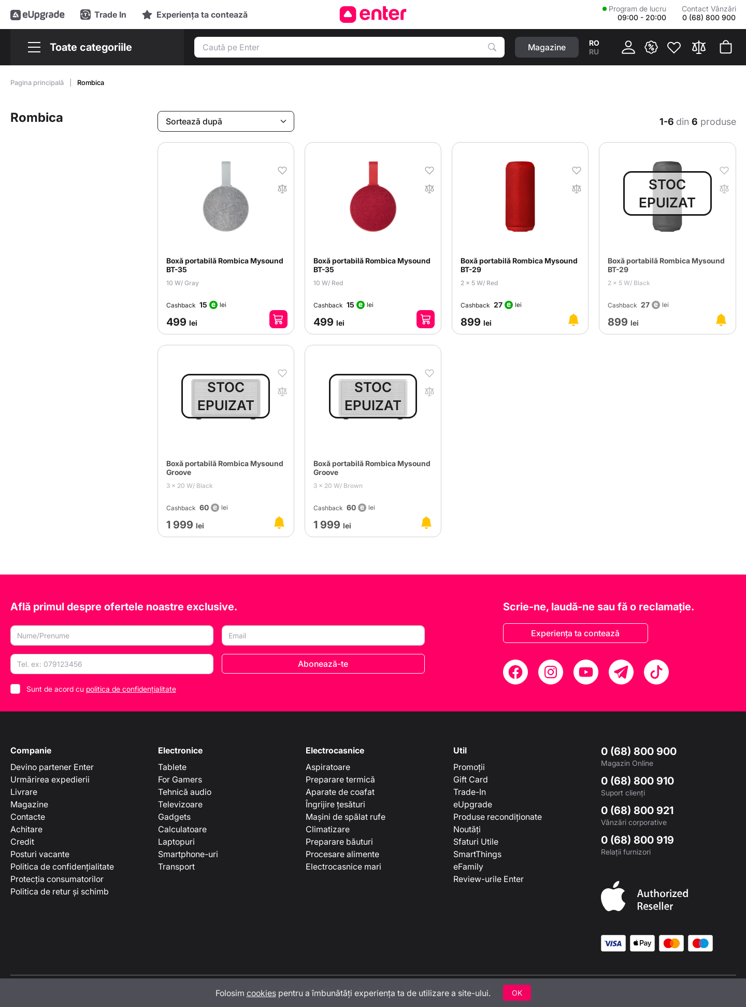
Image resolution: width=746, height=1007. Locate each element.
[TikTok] (656, 672)
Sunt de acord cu (101, 688)
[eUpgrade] (37, 14)
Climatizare (328, 829)
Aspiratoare (328, 767)
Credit (22, 841)
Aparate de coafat (340, 792)
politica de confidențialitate (131, 688)
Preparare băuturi (339, 841)
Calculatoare (182, 829)
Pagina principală (37, 82)
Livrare (23, 792)
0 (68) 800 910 (637, 781)
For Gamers (180, 779)
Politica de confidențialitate (62, 866)
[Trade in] (103, 14)
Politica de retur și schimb (59, 891)
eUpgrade (472, 804)
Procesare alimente (342, 854)
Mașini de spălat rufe (345, 817)
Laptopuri (176, 841)
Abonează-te (323, 664)
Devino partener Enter (52, 767)
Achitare (26, 829)
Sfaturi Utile (475, 841)
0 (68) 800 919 (637, 840)
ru (594, 51)
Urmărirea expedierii (50, 779)
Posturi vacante (39, 854)
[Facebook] (515, 672)
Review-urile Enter (488, 879)
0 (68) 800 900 (639, 751)
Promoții (469, 767)
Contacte (27, 817)
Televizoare (180, 804)
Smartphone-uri (188, 854)
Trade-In (469, 792)
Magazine (29, 804)
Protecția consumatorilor (57, 879)
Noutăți (467, 829)
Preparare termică (340, 779)
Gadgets (174, 817)
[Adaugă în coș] (278, 319)
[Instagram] (550, 672)
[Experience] (195, 14)
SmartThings (477, 854)
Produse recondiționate (497, 817)
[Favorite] (674, 47)
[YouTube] (585, 672)
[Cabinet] (628, 47)
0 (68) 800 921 (637, 810)
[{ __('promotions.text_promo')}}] (651, 47)
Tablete (172, 767)
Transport (176, 866)
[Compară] (698, 47)
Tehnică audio (184, 792)
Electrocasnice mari (343, 866)
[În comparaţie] (282, 187)
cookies (261, 993)
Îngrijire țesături (335, 804)
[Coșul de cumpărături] (725, 47)
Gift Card (470, 779)
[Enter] (373, 14)
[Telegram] (621, 672)
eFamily (468, 866)
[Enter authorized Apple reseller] (644, 895)
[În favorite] (282, 169)
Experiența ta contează (575, 633)
